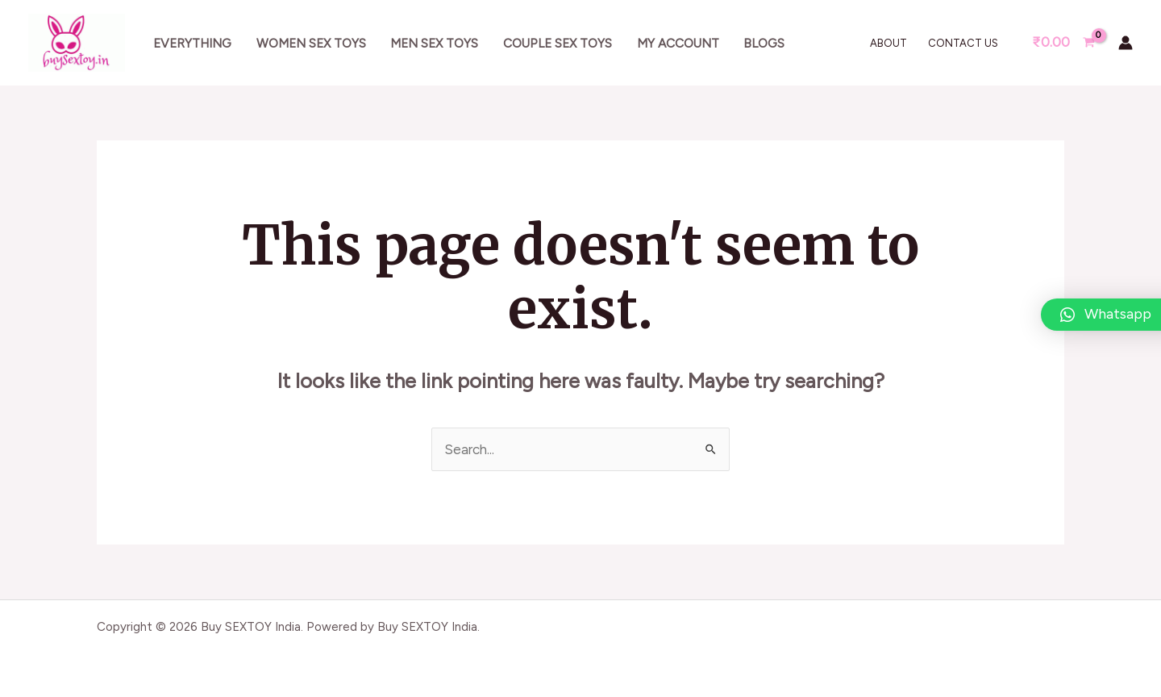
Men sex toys (434, 43)
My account (678, 43)
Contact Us (963, 43)
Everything (192, 43)
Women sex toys (311, 43)
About (888, 43)
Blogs (763, 43)
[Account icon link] (1125, 42)
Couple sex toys (557, 43)
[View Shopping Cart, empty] (1063, 42)
